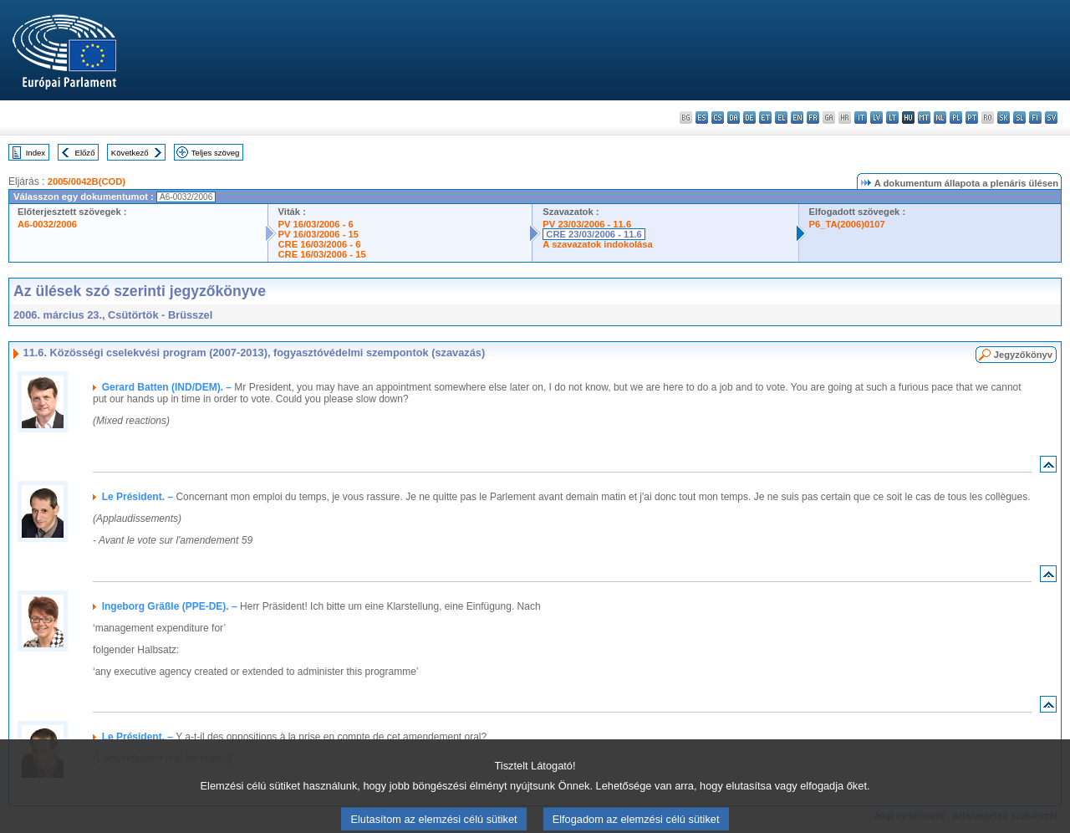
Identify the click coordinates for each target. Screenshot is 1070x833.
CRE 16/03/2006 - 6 (319, 244)
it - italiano (860, 117)
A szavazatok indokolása (597, 244)
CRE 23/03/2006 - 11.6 (593, 234)
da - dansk (733, 117)
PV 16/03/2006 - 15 (318, 234)
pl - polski (956, 117)
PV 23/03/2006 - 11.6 (587, 224)
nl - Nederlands (940, 117)
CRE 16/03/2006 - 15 (322, 254)
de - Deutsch (749, 117)
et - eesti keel (765, 117)
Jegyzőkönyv (1023, 355)
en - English (797, 117)
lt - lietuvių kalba (892, 117)
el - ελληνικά (781, 117)
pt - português (972, 117)
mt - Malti (924, 117)
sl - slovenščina (1019, 117)
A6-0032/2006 (47, 224)
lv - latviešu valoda (876, 117)
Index (35, 152)
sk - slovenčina (1003, 117)
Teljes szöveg (215, 152)
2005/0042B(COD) (86, 181)
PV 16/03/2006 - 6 (316, 224)
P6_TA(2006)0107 (847, 224)
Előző (85, 152)
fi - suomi (1035, 117)
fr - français (813, 117)
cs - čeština (717, 117)
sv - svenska (1051, 117)
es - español (702, 117)
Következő (130, 152)
